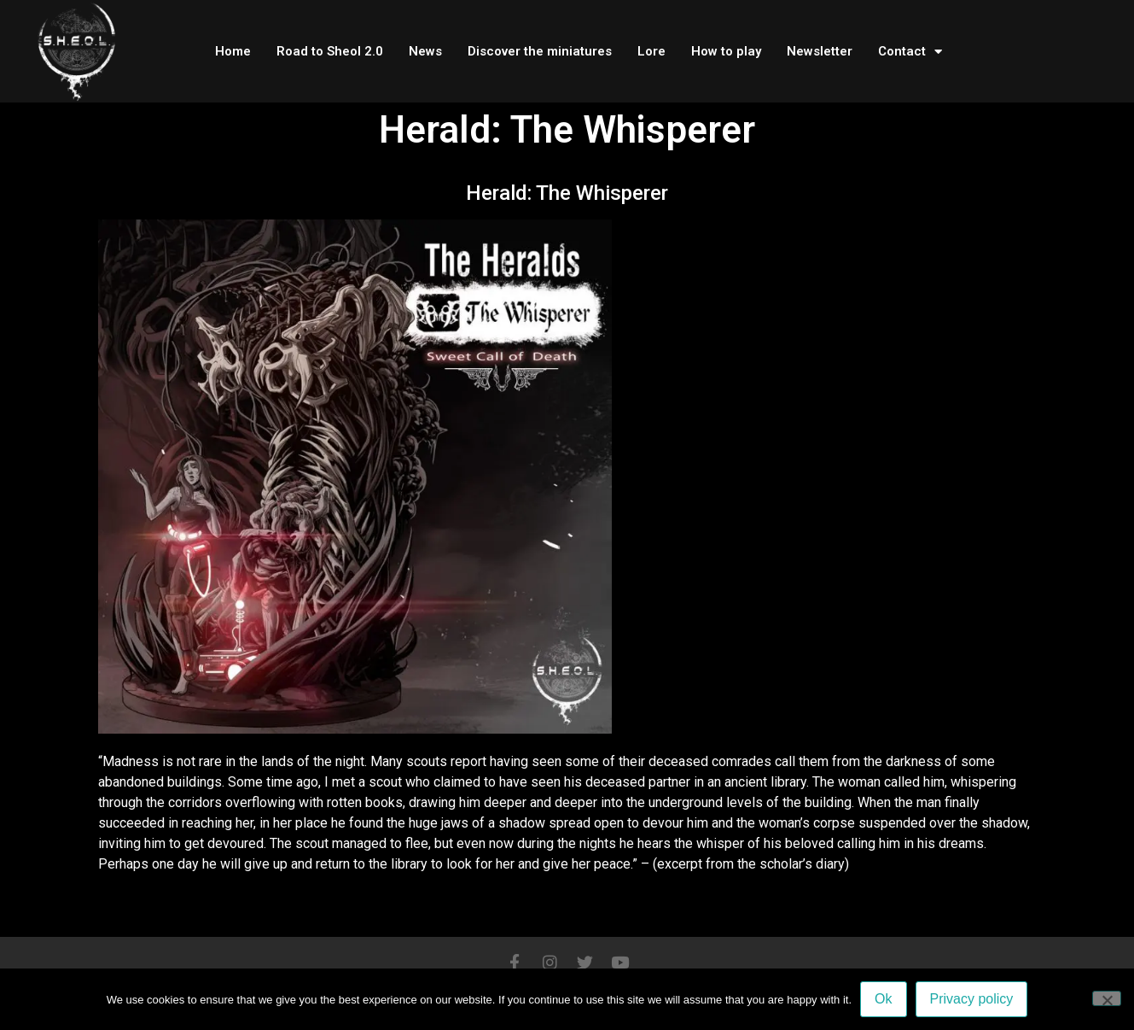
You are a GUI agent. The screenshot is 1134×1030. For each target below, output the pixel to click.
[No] (1106, 998)
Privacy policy (972, 999)
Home (233, 51)
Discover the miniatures (540, 51)
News (425, 51)
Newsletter (819, 51)
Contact (910, 52)
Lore (651, 51)
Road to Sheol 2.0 (329, 51)
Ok (883, 999)
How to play (726, 51)
